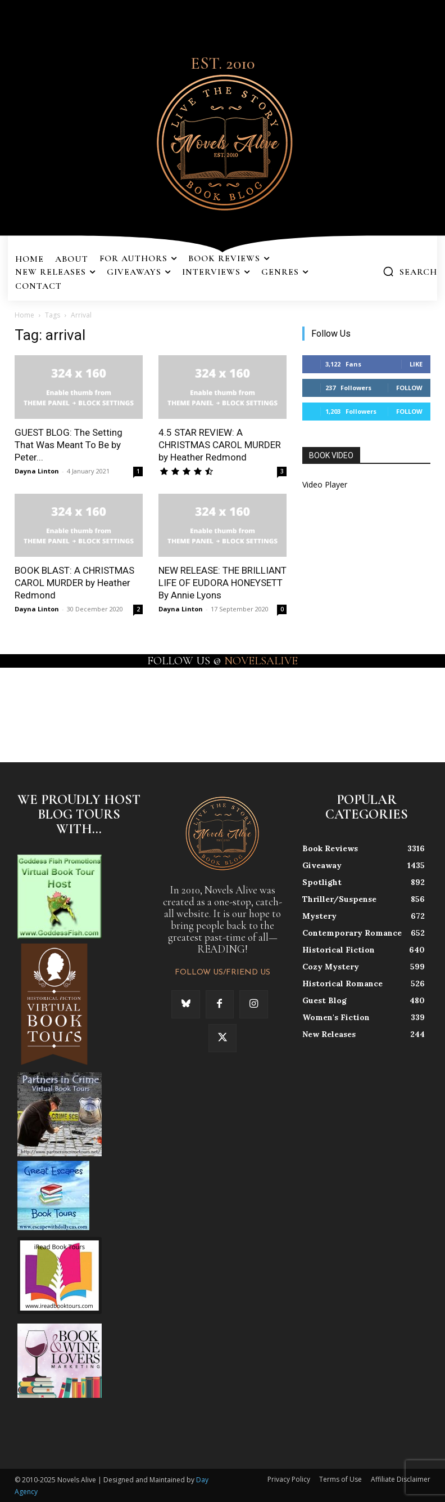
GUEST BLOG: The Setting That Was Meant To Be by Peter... (68, 445)
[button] (410, 271)
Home (24, 315)
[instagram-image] (27, 706)
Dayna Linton (37, 471)
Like (416, 364)
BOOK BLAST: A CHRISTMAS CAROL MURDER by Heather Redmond (74, 583)
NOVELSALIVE (261, 661)
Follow (409, 387)
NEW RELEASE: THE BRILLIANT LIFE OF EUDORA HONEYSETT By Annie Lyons (222, 583)
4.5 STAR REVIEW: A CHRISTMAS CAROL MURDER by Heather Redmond (219, 445)
